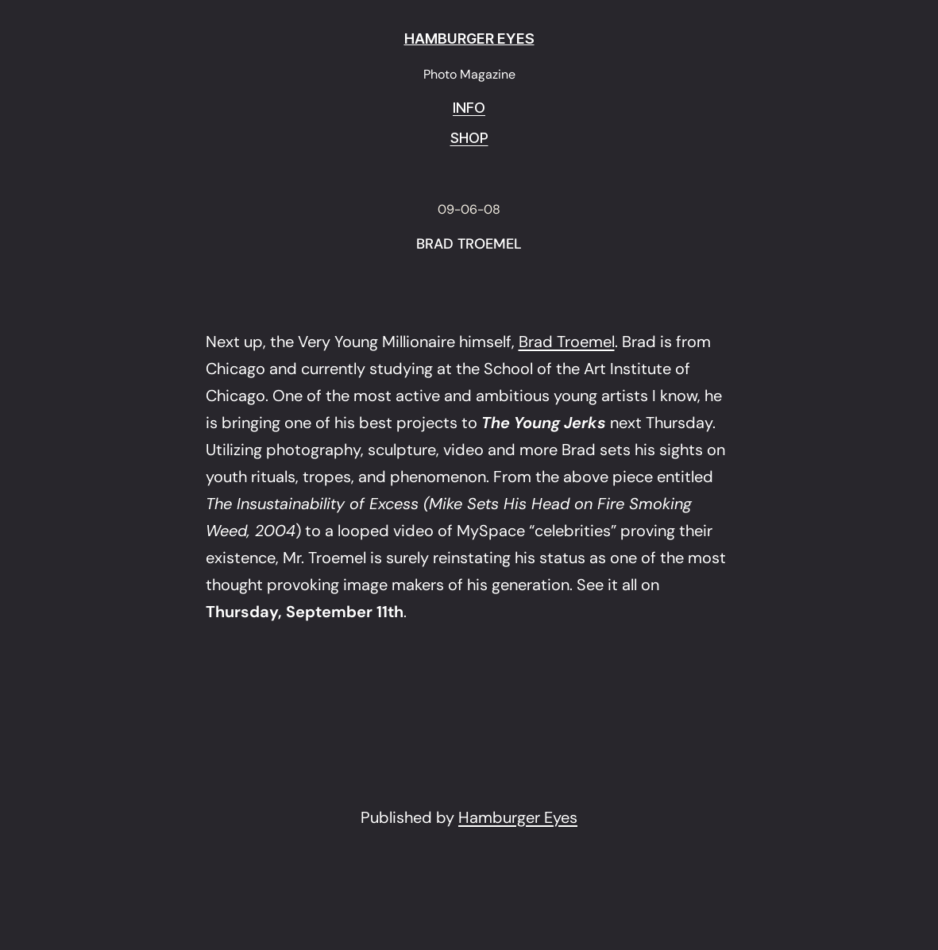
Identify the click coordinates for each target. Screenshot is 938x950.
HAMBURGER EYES (469, 38)
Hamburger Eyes (517, 817)
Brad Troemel (567, 341)
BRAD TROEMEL (469, 244)
